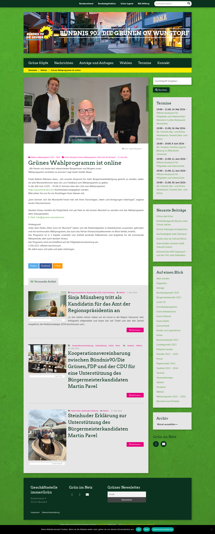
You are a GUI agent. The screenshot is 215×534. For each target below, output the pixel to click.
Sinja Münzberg (108, 292)
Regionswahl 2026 (94, 292)
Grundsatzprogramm (166, 306)
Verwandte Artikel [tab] (45, 281)
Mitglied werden (164, 349)
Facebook (45, 266)
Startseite (32, 70)
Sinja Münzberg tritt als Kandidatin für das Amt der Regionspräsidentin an (99, 304)
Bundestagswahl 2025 (167, 292)
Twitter (33, 266)
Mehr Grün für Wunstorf (106, 157)
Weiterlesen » (135, 330)
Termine (144, 63)
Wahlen (126, 63)
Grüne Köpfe (38, 63)
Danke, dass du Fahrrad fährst (171, 238)
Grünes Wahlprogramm (87, 157)
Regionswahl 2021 (166, 363)
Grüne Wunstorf (71, 157)
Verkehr (160, 382)
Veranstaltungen (164, 377)
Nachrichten (63, 63)
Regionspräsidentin (78, 292)
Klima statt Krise (164, 216)
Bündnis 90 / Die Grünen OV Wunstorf (124, 33)
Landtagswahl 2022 (166, 344)
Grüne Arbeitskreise (166, 311)
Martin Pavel (76, 411)
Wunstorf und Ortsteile (167, 401)
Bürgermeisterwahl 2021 (168, 297)
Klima (159, 335)
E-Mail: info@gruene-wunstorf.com (46, 217)
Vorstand (130, 345)
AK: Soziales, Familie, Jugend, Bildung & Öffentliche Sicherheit (171, 151)
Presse (159, 358)
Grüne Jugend (127, 3)
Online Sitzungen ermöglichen (171, 229)
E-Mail (57, 266)
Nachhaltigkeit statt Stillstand (171, 233)
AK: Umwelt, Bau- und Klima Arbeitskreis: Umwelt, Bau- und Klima (171, 135)
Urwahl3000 (101, 524)
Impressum (35, 512)
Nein (147, 529)
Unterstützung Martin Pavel (107, 345)
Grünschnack (162, 325)
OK (138, 529)
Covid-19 (161, 302)
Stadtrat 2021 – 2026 (167, 368)
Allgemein (161, 283)
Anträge (160, 287)
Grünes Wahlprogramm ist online (75, 162)
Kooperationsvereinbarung (82, 345)
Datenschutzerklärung (51, 512)
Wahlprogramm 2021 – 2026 (171, 396)
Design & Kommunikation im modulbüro (138, 524)
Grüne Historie (163, 316)
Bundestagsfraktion (107, 3)
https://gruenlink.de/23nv (41, 189)
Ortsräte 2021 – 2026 (167, 353)
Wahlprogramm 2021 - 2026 (49, 157)
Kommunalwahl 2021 (167, 339)
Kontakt (163, 63)
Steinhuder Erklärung (89, 411)
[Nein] (211, 529)
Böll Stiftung (143, 3)
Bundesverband (86, 3)
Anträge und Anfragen (96, 63)
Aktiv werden (162, 278)
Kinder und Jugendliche (168, 330)
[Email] (127, 494)
